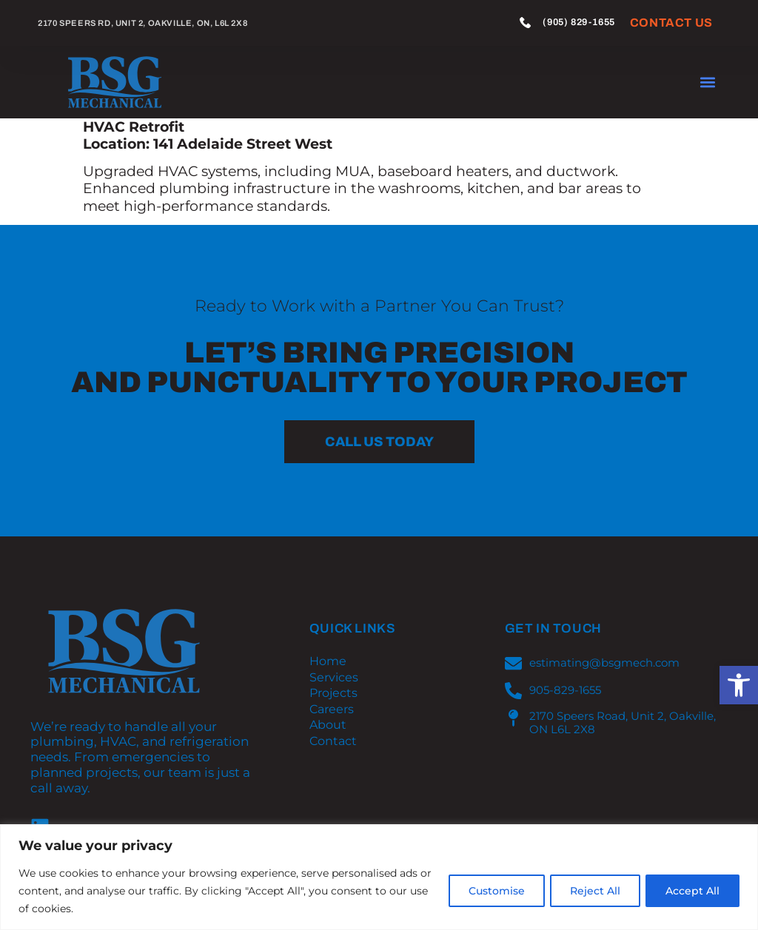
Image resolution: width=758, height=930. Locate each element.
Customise (488, 890)
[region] (379, 877)
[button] (739, 685)
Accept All (691, 890)
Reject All (590, 890)
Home (327, 661)
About (327, 725)
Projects (333, 693)
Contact (333, 741)
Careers (331, 709)
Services (333, 677)
